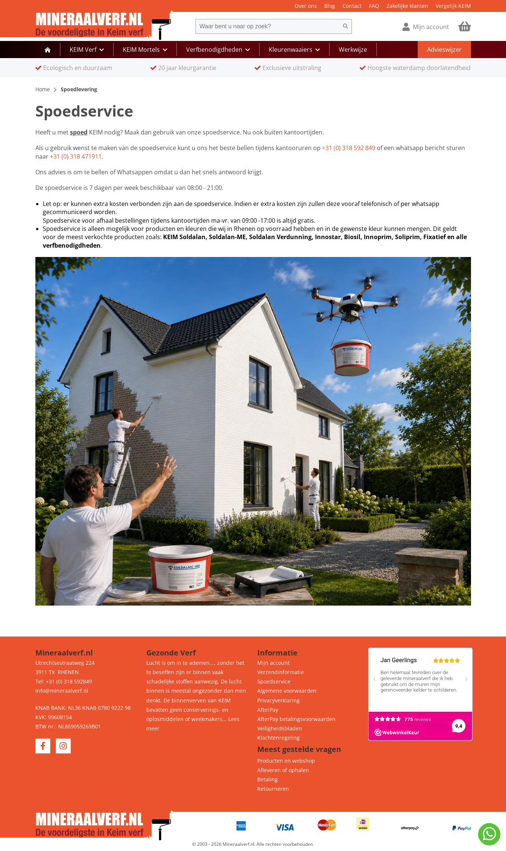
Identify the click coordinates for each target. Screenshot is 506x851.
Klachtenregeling (278, 737)
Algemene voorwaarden (286, 690)
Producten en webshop (286, 760)
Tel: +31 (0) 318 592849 (63, 681)
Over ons (306, 5)
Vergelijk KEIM (453, 5)
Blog (329, 5)
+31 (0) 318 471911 (76, 156)
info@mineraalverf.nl (61, 690)
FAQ (374, 5)
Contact (352, 5)
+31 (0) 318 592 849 (348, 148)
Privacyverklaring (278, 700)
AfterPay (267, 709)
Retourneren (273, 788)
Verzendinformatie (280, 672)
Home (42, 89)
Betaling (267, 779)
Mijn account (273, 662)
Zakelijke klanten (407, 5)
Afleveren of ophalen (283, 770)
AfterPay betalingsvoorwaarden (296, 719)
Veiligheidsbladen (279, 728)
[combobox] (267, 26)
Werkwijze (353, 49)
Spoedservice (273, 681)
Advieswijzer (444, 49)
